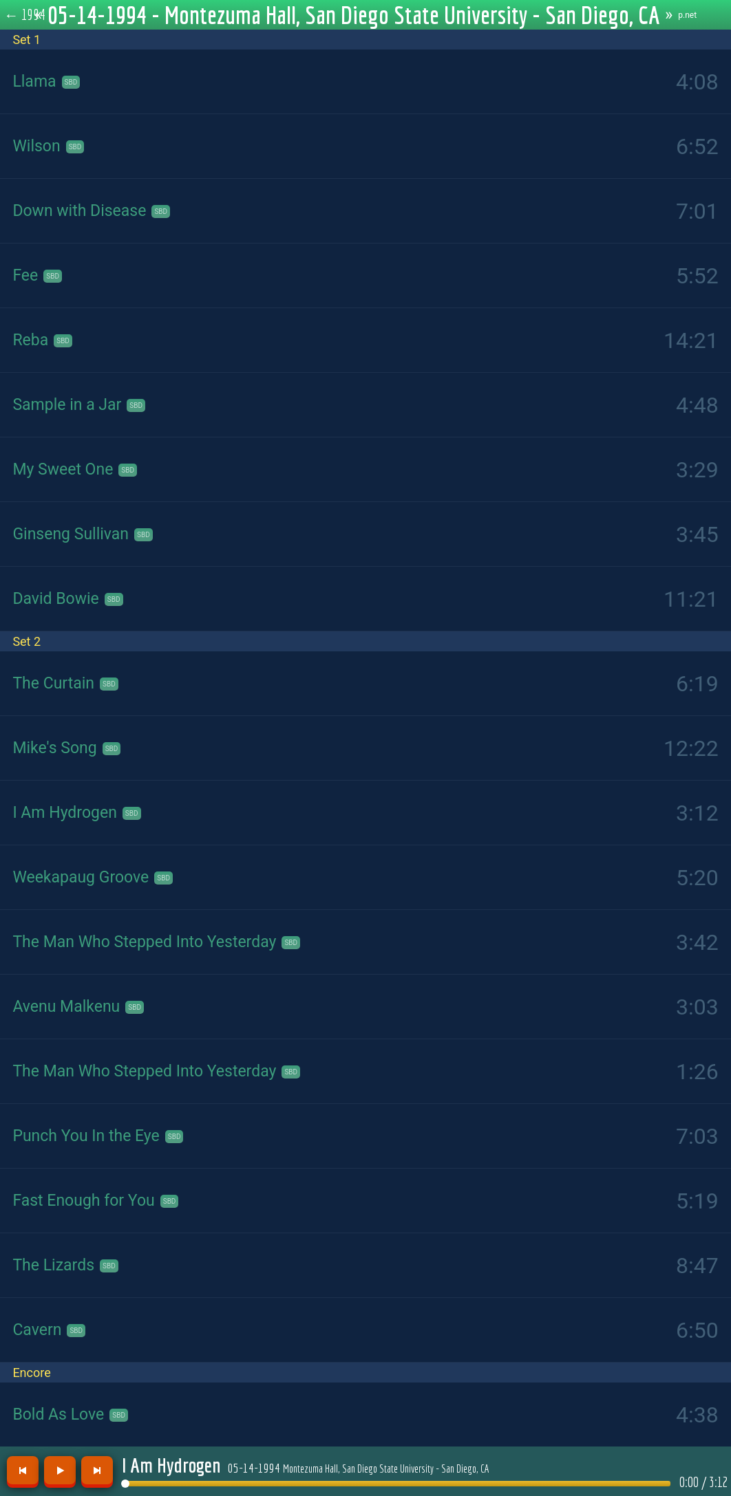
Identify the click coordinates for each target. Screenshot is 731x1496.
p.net (687, 15)
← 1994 (25, 14)
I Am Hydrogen (171, 1465)
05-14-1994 (358, 1467)
